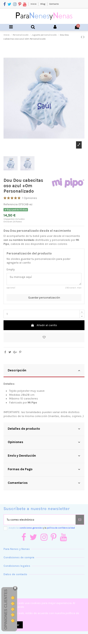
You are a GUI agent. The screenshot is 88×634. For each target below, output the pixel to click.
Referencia (11, 204)
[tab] (44, 371)
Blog (43, 4)
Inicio (34, 4)
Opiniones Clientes (6, 609)
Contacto (54, 4)
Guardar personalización (44, 297)
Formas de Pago (44, 469)
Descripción (44, 370)
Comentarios (44, 483)
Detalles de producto (44, 429)
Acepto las (42, 527)
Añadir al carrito (44, 325)
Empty (11, 269)
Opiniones (44, 442)
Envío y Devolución (44, 456)
